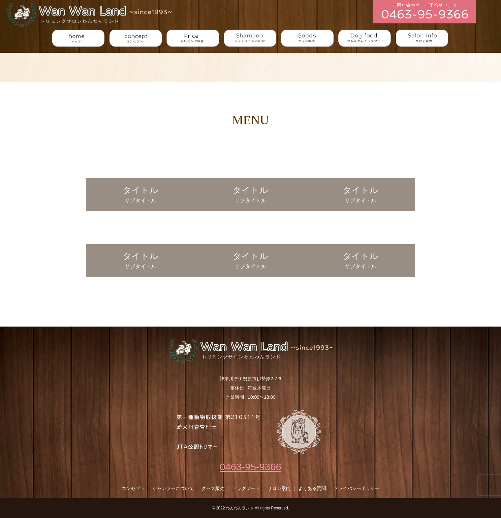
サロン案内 (279, 488)
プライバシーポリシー (356, 488)
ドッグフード (246, 488)
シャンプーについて (173, 488)
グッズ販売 (213, 488)
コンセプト (133, 488)
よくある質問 (312, 488)
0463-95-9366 (250, 466)
